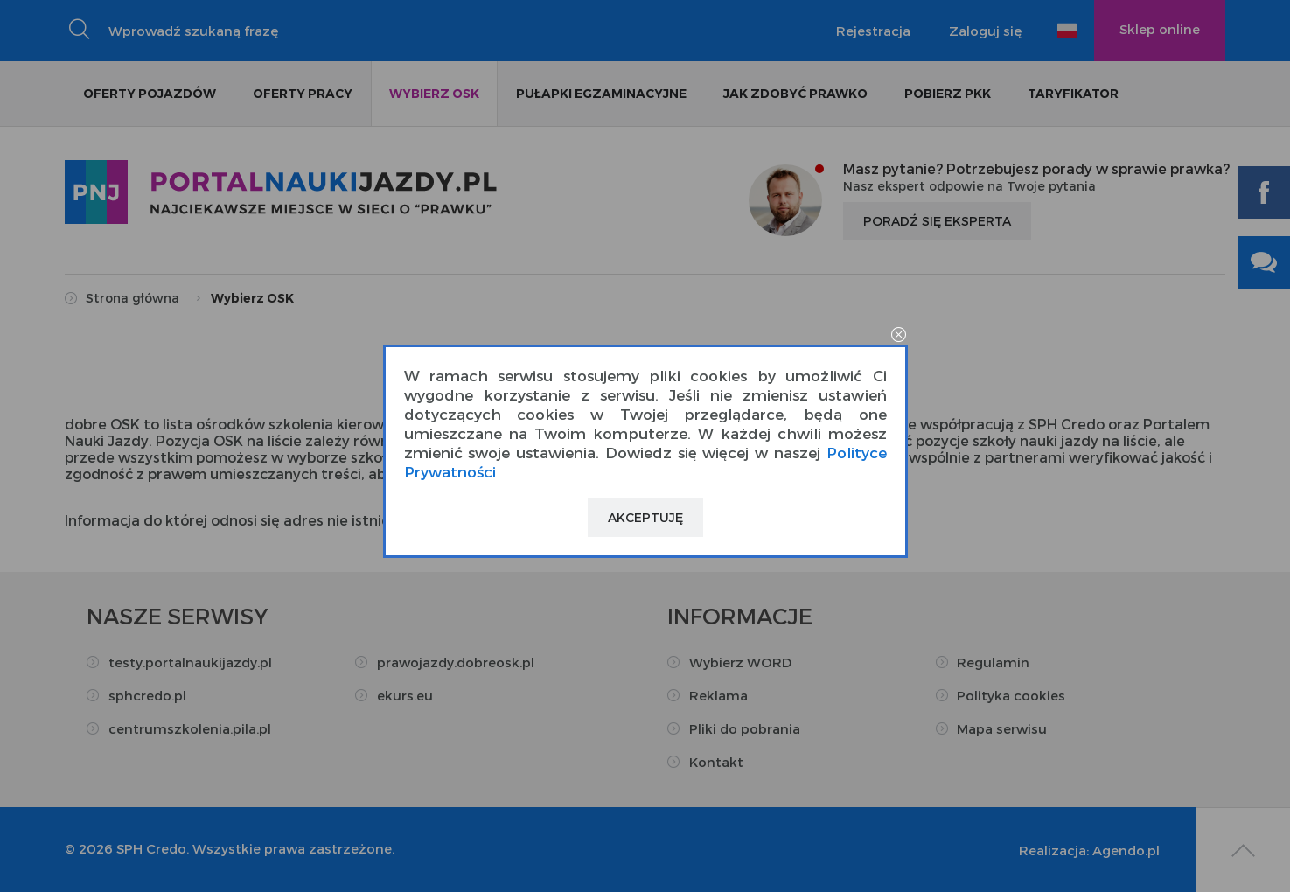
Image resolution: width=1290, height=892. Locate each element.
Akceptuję (645, 517)
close (899, 336)
